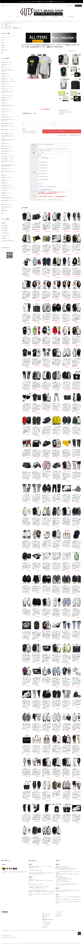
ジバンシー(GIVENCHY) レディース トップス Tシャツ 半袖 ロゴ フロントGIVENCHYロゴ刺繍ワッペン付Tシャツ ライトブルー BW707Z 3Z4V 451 (36, 270)
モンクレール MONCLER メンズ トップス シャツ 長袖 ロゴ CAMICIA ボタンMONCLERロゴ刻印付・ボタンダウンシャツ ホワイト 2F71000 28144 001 (26, 521)
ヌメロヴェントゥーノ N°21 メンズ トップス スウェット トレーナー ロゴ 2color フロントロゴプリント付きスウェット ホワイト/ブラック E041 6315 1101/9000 (56, 840)
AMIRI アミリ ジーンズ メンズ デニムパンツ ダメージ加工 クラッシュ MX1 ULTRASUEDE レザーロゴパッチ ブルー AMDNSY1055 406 (56, 406)
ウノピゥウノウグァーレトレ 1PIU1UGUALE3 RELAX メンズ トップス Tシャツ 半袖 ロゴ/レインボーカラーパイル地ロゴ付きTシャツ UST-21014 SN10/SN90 (66, 475)
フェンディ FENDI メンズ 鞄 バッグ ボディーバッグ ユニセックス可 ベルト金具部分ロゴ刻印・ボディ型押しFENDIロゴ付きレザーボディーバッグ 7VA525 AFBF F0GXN (56, 634)
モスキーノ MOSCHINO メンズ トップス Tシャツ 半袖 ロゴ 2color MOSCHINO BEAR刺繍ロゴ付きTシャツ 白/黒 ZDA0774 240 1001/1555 (46, 634)
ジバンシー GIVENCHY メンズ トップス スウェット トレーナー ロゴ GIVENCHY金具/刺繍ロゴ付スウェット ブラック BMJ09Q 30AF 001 (26, 565)
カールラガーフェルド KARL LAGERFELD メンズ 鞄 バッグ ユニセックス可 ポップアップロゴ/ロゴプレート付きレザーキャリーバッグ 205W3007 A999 (56, 817)
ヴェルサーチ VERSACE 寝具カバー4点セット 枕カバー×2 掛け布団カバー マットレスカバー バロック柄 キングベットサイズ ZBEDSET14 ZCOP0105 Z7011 (46, 248)
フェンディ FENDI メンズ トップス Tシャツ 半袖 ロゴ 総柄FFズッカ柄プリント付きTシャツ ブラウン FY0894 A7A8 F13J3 (56, 794)
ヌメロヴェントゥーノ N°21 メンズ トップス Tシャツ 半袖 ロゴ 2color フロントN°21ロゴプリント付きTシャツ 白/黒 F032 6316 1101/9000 (46, 406)
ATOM (46, 927)
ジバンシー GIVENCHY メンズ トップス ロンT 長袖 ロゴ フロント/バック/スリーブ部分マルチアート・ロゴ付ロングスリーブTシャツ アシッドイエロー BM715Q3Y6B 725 (66, 658)
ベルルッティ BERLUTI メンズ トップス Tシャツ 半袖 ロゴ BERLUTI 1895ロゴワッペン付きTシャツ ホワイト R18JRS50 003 (46, 679)
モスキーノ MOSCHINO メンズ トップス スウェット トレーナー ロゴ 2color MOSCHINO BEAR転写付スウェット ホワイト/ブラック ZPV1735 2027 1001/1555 (26, 248)
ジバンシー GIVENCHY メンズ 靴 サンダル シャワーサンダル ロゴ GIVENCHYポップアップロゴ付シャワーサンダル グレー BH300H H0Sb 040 (36, 565)
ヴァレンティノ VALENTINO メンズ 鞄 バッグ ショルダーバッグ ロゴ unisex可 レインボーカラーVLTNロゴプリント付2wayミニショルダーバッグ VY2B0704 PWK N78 (66, 407)
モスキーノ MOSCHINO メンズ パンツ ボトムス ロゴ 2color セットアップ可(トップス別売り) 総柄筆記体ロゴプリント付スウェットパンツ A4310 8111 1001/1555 (26, 771)
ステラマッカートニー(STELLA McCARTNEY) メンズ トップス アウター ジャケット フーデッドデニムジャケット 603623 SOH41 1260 (26, 726)
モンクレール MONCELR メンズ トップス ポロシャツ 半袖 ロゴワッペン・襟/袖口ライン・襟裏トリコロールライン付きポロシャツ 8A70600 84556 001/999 (36, 521)
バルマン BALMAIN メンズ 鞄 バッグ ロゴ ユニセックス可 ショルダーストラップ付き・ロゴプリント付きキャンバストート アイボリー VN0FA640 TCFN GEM (46, 748)
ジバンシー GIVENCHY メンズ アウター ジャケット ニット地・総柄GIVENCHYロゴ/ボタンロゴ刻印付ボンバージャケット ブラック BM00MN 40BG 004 (66, 588)
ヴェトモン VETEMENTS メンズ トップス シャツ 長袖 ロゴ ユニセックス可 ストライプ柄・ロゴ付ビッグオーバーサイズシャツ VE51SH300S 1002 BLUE (66, 611)
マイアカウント (59, 911)
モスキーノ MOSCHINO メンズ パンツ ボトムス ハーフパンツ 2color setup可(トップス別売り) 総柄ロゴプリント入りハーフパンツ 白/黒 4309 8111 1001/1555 (36, 771)
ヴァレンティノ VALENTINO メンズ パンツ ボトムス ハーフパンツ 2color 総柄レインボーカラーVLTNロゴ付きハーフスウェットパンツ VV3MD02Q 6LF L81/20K (36, 726)
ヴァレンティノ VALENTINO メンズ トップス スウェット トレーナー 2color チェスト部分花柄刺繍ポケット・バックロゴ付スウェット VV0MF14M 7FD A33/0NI (56, 748)
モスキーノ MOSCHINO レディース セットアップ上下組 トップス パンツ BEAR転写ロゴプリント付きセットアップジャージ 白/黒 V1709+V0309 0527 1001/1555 (26, 317)
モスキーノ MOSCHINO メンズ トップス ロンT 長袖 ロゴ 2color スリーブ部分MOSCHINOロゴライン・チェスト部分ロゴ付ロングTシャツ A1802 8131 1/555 (66, 772)
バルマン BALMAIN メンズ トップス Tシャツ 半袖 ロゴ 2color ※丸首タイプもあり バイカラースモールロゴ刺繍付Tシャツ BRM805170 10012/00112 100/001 (56, 226)
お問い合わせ (71, 16)
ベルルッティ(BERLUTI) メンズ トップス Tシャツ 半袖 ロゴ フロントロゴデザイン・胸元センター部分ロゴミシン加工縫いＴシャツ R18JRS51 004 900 (56, 703)
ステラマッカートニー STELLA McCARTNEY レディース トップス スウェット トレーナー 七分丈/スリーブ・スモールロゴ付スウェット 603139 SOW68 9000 (66, 362)
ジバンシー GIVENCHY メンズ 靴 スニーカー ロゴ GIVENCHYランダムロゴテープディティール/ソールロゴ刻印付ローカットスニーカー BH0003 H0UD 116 (66, 566)
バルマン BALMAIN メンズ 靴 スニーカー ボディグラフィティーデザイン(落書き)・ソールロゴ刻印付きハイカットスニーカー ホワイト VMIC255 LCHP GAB (46, 544)
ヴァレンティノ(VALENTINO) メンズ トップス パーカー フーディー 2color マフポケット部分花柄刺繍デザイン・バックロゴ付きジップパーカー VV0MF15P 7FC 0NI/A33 (76, 407)
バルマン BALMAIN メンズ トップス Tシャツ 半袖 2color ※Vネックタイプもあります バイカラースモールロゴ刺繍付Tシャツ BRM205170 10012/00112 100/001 (26, 226)
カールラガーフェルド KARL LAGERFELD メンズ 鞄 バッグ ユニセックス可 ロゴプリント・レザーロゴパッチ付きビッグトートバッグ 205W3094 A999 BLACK (76, 385)
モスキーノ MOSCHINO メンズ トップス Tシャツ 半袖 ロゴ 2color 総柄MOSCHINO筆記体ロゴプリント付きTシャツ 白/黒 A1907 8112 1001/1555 (36, 385)
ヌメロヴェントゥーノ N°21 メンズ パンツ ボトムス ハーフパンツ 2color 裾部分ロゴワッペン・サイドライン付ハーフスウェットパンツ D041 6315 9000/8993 (76, 794)
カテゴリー (28, 16)
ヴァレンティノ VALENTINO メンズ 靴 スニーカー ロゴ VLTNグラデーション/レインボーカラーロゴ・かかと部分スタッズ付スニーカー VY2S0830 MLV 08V (66, 498)
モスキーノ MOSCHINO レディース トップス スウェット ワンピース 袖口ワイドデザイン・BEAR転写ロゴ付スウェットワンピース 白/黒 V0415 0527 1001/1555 (76, 294)
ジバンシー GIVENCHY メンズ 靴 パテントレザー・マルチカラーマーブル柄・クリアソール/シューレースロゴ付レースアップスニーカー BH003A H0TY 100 (56, 565)
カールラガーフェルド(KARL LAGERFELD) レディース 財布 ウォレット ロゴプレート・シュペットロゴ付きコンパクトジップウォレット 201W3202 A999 (36, 680)
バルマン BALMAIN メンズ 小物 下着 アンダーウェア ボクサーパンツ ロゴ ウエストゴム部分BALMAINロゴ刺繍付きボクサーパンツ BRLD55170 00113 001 (36, 226)
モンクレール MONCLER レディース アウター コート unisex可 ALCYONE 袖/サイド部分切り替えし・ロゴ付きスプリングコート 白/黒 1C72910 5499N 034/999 (66, 271)
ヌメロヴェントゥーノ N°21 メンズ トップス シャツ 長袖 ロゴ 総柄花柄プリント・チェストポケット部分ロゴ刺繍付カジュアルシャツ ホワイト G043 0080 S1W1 (46, 840)
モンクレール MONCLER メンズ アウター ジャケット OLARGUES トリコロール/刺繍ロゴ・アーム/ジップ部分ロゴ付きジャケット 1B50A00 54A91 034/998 (56, 521)
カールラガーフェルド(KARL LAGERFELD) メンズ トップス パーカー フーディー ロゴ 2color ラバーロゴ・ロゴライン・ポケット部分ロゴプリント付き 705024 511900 (36, 658)
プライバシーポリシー (46, 921)
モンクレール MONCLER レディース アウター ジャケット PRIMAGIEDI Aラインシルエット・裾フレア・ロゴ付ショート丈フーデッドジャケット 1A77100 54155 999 (46, 498)
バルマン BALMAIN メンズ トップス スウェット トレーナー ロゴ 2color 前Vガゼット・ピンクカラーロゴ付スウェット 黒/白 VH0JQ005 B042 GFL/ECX (56, 544)
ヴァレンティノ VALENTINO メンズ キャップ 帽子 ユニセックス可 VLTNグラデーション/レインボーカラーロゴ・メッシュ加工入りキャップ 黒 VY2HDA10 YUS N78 (76, 544)
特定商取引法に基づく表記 (75, 135)
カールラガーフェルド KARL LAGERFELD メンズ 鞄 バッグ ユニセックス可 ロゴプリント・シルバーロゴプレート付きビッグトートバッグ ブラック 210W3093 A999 (66, 817)
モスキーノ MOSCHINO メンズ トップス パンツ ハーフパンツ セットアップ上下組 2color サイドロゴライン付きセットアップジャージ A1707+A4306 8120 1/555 (76, 772)
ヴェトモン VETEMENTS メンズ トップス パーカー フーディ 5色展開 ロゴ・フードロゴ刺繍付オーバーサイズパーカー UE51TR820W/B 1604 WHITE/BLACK (46, 340)
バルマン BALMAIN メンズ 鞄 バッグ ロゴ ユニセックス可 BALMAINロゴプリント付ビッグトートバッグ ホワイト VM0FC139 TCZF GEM (66, 543)
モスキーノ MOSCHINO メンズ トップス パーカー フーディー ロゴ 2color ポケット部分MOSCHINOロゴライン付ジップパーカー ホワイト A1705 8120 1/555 (46, 385)
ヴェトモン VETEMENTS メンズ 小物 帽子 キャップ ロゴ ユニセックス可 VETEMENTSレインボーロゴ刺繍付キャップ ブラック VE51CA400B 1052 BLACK (36, 635)
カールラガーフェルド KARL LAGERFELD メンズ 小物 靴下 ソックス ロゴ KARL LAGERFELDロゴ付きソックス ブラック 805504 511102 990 (36, 817)
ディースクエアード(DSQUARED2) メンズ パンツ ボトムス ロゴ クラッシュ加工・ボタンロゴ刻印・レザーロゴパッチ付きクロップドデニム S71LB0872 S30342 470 (66, 634)
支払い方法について (46, 913)
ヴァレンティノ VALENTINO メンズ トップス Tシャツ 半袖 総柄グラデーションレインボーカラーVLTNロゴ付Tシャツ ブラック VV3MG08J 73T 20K (46, 271)
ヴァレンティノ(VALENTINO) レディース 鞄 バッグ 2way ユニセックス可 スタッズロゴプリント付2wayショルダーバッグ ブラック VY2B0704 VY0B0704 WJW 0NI (36, 475)
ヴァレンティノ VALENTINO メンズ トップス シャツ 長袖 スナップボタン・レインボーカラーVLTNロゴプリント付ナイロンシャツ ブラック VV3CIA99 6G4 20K (66, 430)
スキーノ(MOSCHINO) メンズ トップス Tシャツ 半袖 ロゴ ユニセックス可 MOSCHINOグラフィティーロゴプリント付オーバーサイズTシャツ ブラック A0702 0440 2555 (66, 681)
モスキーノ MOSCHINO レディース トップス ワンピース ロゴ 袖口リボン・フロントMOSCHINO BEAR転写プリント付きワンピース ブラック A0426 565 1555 (66, 294)
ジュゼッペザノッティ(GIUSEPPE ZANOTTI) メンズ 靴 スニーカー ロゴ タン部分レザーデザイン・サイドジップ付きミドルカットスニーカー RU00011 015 (26, 703)
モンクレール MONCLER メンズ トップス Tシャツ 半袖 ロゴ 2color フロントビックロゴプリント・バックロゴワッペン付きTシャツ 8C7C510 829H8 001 (76, 248)
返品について (66, 135)
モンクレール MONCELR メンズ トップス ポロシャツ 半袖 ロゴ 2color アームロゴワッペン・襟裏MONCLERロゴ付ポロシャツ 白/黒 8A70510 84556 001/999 (66, 521)
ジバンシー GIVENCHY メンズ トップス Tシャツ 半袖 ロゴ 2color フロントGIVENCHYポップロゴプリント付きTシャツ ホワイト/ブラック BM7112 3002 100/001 (66, 317)
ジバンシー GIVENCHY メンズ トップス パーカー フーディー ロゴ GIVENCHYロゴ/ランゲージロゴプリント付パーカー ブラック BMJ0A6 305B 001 (26, 588)
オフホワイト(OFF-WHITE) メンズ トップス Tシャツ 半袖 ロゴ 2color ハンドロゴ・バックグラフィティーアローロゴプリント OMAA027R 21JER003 (26, 680)
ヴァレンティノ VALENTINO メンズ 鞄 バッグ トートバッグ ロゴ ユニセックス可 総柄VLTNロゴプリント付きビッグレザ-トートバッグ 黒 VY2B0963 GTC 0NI (36, 317)
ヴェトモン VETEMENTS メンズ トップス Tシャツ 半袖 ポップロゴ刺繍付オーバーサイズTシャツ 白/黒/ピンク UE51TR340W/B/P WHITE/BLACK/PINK (66, 340)
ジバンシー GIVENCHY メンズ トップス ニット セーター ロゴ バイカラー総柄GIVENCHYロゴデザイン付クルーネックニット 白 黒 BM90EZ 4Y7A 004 (56, 588)
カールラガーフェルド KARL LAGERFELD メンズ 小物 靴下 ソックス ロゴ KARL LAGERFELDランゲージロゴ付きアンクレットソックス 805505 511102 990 (46, 817)
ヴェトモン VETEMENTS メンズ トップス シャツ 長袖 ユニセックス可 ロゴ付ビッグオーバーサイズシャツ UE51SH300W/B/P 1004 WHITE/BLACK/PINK (56, 611)
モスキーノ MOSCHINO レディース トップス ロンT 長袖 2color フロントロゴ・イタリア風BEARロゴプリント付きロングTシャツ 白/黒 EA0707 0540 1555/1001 (36, 294)
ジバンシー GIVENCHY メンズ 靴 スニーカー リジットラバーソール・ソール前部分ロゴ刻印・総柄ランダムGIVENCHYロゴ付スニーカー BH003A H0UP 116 (46, 565)
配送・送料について (46, 915)
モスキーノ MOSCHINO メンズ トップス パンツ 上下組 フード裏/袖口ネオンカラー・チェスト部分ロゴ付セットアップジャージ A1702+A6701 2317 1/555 (76, 749)
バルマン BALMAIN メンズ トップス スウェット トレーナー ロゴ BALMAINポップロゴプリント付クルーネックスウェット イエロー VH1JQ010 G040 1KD (56, 430)
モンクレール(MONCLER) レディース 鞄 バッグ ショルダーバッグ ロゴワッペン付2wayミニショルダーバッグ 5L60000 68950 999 (76, 703)
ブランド (18, 16)
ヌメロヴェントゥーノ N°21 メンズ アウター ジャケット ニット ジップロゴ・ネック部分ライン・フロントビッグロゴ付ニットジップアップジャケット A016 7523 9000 (66, 385)
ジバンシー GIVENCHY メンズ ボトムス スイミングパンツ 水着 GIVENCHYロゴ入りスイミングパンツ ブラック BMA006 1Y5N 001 (36, 588)
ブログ (63, 16)
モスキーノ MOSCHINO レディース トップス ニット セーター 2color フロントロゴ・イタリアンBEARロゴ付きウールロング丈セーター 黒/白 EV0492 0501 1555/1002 (46, 294)
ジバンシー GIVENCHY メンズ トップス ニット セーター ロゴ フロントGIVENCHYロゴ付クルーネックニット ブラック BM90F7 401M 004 (46, 588)
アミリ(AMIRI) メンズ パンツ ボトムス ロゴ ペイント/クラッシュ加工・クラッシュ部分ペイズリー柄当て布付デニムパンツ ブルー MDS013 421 (76, 634)
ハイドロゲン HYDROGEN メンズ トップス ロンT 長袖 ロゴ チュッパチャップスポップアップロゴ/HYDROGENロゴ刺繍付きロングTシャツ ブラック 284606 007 (36, 840)
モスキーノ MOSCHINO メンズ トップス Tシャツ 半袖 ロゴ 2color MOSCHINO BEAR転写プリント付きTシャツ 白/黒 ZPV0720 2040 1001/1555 (56, 453)
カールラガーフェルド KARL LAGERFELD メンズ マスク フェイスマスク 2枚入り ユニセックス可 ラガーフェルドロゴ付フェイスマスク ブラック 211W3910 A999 (26, 407)
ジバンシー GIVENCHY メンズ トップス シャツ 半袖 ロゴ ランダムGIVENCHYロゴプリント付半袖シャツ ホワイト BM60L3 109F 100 (26, 611)
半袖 (20, 28)
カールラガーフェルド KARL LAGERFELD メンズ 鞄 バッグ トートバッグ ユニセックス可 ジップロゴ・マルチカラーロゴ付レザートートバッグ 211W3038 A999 (26, 794)
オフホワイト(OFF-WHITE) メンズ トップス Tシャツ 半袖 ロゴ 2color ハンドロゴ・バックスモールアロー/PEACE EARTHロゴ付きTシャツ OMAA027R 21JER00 (56, 657)
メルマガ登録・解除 (54, 16)
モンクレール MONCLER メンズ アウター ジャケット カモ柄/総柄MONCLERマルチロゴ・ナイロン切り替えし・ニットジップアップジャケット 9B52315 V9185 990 (76, 521)
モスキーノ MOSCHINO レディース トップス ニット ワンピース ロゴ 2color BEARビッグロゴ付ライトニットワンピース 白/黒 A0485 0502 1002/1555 (56, 294)
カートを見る (58, 913)
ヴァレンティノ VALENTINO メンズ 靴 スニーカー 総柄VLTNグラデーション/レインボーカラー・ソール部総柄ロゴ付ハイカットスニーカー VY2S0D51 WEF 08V (76, 818)
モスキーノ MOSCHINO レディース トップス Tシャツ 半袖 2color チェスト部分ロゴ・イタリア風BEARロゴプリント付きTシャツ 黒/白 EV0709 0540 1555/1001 (26, 294)
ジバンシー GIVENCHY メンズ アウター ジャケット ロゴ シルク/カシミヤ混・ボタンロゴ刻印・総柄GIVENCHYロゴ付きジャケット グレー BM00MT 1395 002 (76, 589)
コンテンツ (38, 16)
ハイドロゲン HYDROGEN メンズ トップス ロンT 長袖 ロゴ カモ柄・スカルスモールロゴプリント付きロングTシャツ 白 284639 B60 (26, 839)
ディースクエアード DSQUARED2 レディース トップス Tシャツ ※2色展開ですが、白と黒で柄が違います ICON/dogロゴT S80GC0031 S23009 (36, 361)
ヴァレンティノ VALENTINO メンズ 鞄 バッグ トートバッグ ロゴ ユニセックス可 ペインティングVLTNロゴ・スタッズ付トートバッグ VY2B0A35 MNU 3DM (36, 748)
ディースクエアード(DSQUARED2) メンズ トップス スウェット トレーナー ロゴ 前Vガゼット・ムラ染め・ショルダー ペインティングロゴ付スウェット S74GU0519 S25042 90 (46, 704)
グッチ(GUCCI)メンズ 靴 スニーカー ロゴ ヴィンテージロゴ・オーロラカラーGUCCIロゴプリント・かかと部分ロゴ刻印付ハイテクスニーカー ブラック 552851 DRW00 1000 (56, 475)
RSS (43, 927)
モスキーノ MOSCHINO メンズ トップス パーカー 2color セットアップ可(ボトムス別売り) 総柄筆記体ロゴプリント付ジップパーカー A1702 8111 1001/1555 (56, 385)
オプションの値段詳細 (59, 135)
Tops (9, 26)
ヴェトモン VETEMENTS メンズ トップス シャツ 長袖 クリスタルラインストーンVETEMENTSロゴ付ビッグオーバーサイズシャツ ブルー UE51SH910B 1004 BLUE (56, 681)
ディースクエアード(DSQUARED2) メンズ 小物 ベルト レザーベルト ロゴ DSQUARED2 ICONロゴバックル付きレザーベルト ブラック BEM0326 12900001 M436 (46, 658)
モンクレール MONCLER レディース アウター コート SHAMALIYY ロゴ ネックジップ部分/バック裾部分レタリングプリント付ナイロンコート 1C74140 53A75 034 (46, 795)
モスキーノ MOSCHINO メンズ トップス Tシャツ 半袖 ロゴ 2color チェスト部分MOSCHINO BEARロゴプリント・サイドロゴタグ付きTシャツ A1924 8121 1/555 (46, 772)
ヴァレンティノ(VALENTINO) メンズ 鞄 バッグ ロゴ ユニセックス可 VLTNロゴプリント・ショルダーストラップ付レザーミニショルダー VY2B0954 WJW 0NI (26, 475)
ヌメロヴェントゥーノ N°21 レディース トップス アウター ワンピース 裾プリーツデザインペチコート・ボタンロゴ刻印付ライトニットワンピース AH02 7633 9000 (26, 817)
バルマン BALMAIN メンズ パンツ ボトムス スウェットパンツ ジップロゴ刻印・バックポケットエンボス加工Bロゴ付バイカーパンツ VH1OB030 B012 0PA (56, 498)
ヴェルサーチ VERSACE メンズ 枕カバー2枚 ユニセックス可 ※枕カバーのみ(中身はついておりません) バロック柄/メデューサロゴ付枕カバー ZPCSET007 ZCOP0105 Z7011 (36, 248)
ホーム (10, 16)
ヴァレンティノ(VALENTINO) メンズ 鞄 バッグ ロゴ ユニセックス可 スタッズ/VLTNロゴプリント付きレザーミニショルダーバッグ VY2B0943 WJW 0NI (26, 271)
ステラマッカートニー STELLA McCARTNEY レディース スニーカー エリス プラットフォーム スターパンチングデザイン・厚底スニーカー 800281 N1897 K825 (26, 634)
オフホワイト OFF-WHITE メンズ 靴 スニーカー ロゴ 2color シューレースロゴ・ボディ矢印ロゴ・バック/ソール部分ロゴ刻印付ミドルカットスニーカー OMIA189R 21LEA (76, 681)
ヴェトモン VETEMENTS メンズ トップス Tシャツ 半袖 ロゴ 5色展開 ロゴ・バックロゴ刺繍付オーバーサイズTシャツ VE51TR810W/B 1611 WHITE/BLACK (26, 340)
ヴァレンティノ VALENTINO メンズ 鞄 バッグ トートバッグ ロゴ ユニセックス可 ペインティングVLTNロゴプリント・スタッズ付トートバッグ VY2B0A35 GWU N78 (26, 749)
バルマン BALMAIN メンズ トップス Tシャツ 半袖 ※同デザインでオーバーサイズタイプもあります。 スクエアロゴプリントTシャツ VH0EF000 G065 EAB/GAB (66, 748)
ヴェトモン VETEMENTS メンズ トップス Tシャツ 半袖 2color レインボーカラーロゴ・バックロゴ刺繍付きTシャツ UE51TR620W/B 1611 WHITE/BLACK (76, 317)
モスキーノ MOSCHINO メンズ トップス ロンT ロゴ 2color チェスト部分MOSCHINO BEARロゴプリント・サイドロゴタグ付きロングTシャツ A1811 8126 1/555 (56, 771)
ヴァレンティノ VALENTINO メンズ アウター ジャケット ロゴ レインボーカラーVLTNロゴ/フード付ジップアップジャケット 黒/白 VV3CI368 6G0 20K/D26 (76, 430)
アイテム (78, 5)
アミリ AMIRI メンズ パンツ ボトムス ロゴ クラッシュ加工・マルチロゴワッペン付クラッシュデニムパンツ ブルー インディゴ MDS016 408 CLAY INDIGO (26, 498)
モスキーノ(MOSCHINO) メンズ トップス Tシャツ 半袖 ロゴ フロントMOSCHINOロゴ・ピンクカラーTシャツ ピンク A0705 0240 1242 (46, 474)
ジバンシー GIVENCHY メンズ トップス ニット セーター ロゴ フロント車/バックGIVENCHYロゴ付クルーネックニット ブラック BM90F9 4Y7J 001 (56, 317)
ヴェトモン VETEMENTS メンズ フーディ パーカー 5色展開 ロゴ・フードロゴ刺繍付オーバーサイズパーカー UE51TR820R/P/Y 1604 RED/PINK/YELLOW (56, 340)
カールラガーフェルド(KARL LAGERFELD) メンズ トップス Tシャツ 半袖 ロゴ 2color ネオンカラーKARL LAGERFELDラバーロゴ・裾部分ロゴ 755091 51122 (26, 657)
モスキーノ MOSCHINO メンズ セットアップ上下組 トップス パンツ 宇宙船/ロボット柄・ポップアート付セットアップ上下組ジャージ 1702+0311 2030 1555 (76, 226)
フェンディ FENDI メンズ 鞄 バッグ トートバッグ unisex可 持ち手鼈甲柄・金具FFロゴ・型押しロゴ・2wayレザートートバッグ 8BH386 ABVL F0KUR (76, 657)
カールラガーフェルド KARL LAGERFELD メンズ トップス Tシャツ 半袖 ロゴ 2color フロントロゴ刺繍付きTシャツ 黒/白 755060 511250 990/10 (56, 361)
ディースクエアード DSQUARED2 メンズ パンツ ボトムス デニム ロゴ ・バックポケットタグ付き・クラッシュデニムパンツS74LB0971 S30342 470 (66, 703)
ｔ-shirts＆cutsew (15, 27)
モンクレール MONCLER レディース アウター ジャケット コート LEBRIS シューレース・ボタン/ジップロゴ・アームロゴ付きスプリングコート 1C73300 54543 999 (36, 794)
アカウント (71, 5)
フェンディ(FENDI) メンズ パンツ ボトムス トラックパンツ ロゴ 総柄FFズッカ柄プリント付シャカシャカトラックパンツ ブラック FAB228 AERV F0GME (76, 453)
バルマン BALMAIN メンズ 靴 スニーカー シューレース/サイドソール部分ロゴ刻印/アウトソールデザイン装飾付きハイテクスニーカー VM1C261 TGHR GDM (56, 248)
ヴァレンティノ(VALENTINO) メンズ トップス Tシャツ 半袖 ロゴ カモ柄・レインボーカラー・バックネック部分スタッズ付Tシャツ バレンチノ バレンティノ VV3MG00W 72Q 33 (36, 430)
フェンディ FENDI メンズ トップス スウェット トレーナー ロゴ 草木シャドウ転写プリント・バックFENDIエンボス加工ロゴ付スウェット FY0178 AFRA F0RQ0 (66, 794)
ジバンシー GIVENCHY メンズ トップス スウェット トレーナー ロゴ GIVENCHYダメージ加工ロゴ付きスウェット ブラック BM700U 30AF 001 (36, 611)
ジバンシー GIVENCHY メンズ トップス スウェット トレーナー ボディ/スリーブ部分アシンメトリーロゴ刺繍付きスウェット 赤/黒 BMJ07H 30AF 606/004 (26, 430)
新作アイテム (45, 16)
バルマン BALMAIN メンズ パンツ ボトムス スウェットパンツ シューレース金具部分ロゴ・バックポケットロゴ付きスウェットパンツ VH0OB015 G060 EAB (26, 385)
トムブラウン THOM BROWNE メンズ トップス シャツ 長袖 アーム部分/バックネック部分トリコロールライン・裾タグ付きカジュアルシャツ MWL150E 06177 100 (56, 726)
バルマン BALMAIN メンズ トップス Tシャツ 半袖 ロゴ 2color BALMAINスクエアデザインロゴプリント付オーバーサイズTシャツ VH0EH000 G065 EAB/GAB (76, 362)
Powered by (9, 937)
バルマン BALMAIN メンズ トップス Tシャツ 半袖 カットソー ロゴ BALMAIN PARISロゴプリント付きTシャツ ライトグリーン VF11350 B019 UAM (76, 565)
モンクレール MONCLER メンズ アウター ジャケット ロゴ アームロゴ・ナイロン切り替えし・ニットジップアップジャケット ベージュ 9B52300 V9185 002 (46, 521)
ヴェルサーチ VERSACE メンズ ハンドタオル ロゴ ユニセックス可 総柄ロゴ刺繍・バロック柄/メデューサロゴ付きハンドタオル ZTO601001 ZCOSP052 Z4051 (66, 453)
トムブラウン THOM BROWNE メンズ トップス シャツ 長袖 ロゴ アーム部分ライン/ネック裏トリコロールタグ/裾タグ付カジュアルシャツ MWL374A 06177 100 (46, 726)
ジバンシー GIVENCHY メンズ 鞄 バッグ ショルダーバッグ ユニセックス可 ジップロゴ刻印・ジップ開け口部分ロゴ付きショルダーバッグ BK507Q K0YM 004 (36, 453)
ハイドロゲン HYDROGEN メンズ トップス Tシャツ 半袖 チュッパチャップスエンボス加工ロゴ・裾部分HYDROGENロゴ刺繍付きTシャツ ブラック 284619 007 (36, 407)
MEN (6, 25)
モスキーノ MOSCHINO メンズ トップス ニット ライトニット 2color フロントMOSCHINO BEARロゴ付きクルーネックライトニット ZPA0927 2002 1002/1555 (66, 248)
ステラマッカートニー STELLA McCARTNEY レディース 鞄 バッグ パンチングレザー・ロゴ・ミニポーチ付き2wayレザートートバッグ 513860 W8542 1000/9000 (66, 726)
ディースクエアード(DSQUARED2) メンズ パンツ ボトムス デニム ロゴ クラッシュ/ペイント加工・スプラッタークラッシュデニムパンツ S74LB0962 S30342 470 (46, 362)
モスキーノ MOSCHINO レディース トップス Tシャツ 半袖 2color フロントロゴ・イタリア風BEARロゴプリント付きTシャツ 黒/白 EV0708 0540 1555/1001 (36, 544)
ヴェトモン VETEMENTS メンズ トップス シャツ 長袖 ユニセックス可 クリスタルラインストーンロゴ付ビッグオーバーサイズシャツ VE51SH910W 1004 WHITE (76, 612)
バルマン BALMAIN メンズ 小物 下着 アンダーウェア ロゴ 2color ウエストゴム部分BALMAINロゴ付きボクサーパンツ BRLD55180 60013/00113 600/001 (26, 453)
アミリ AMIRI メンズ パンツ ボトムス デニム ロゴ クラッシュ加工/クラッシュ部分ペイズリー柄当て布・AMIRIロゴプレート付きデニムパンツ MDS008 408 (36, 498)
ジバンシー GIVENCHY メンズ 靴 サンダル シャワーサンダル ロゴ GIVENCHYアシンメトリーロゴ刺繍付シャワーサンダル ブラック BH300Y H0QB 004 (46, 453)
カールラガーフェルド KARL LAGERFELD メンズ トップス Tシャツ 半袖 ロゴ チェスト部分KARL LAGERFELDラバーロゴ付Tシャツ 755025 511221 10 (76, 726)
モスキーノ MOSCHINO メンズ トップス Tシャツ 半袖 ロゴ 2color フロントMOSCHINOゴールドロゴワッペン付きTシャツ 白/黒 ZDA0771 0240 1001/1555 (76, 340)
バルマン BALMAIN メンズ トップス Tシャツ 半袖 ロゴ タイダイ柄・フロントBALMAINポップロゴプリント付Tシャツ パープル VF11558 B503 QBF (46, 317)
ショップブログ (45, 925)
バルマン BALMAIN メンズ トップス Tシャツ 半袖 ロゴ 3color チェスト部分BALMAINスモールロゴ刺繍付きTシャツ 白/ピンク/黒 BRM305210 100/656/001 (46, 226)
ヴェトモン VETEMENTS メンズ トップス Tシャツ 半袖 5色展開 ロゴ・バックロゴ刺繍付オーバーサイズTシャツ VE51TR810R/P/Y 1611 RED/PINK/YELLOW (36, 340)
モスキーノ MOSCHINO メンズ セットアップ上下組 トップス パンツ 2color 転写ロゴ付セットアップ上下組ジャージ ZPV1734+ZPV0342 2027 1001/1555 (66, 226)
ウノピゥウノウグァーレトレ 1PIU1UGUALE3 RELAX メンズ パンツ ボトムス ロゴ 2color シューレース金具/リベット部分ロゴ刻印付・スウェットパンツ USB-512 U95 (36, 703)
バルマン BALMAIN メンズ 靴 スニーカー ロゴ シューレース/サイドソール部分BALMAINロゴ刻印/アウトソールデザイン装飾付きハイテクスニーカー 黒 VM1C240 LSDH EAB (46, 430)
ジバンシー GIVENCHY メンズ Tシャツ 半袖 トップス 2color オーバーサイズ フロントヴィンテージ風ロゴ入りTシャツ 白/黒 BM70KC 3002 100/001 (46, 611)
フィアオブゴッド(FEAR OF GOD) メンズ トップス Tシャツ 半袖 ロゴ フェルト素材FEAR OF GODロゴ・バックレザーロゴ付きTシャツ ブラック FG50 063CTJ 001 (26, 362)
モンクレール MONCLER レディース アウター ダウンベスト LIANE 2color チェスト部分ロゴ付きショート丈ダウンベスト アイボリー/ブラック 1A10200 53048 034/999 (56, 271)
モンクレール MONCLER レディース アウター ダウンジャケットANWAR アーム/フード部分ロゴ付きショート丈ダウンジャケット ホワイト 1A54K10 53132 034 (26, 544)
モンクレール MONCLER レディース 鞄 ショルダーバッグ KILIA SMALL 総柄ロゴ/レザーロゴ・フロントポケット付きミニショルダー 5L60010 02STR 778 (76, 498)
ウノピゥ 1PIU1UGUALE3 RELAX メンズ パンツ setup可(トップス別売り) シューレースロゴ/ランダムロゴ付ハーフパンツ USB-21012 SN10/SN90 (76, 475)
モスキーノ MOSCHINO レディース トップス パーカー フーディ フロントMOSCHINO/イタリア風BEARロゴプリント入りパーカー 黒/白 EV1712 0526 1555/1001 (76, 271)
